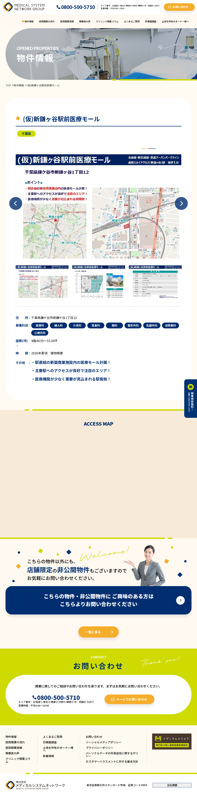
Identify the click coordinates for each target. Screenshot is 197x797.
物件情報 (28, 21)
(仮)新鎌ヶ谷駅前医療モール (43, 85)
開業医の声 (84, 21)
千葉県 (26, 133)
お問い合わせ (94, 737)
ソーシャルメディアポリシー (103, 742)
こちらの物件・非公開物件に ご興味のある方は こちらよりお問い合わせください (99, 600)
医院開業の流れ (47, 21)
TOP (8, 85)
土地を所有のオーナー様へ (175, 21)
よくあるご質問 (132, 21)
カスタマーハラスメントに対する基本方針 (112, 761)
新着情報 (48, 756)
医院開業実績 (67, 21)
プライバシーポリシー (99, 748)
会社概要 (172, 785)
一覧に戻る (93, 632)
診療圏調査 (150, 21)
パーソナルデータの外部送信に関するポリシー (112, 754)
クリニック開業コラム (107, 21)
